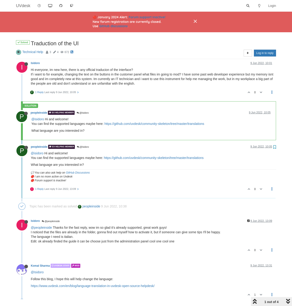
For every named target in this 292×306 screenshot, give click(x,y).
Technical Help (32, 52)
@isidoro (37, 119)
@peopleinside (51, 221)
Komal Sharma (40, 265)
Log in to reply (265, 53)
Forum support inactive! (147, 17)
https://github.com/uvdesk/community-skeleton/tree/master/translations (154, 124)
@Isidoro (83, 113)
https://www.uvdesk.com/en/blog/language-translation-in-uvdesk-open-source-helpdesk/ (92, 286)
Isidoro (35, 63)
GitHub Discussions (78, 172)
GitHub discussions (113, 26)
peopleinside (39, 112)
